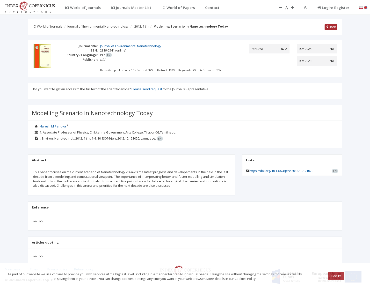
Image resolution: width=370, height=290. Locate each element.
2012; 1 (141, 26)
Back (331, 27)
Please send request (146, 89)
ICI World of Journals (47, 26)
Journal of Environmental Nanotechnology (98, 26)
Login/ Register (333, 7)
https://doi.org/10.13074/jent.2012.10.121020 (281, 171)
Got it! (336, 276)
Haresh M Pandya (53, 126)
